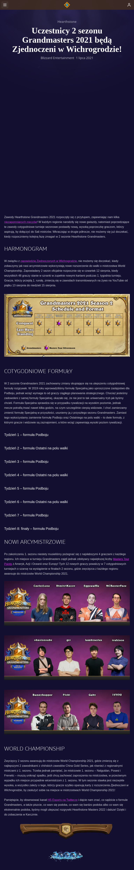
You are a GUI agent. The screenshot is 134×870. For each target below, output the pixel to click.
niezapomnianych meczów (20, 91)
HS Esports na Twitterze (62, 669)
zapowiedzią (28, 130)
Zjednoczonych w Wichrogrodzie (57, 130)
